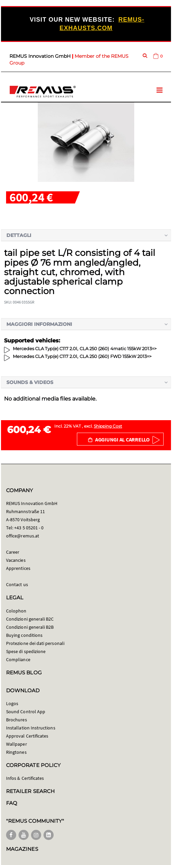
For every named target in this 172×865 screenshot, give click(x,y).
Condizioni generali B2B (30, 627)
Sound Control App (25, 711)
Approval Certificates (27, 736)
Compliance (18, 659)
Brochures (16, 720)
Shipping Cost (108, 426)
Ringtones (16, 752)
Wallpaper (16, 744)
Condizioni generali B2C (30, 619)
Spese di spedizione (26, 651)
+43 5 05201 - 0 (29, 528)
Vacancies (16, 560)
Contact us (17, 584)
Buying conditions (24, 635)
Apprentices (18, 568)
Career (12, 552)
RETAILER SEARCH (30, 791)
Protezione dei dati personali (35, 643)
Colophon (16, 611)
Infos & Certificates (25, 778)
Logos (12, 703)
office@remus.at (22, 536)
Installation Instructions (30, 728)
